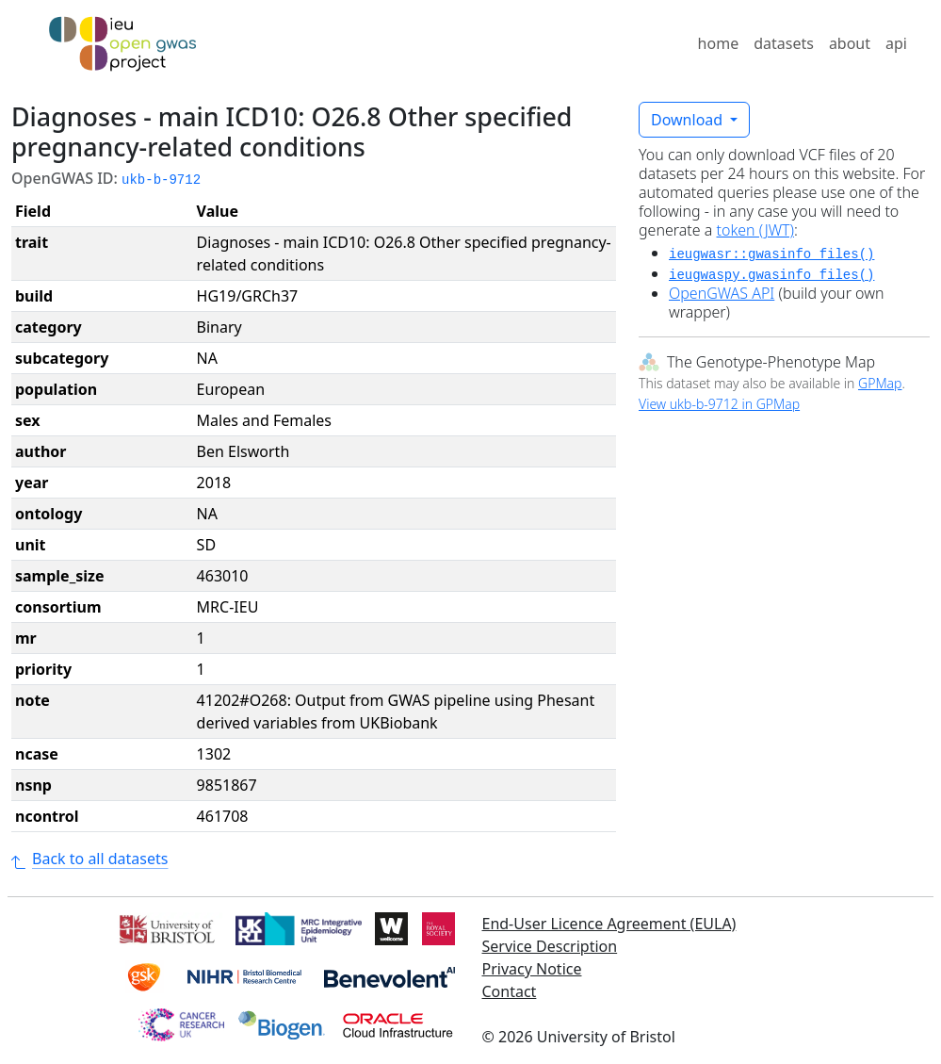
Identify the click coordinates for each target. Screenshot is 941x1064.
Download (688, 119)
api (896, 43)
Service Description (550, 946)
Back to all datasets (89, 858)
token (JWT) (756, 230)
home (718, 43)
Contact (509, 991)
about (849, 43)
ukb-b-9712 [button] (161, 180)
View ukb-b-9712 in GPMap (719, 404)
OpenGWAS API (721, 293)
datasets (784, 43)
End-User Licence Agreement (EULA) (609, 923)
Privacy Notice (532, 968)
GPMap (879, 383)
